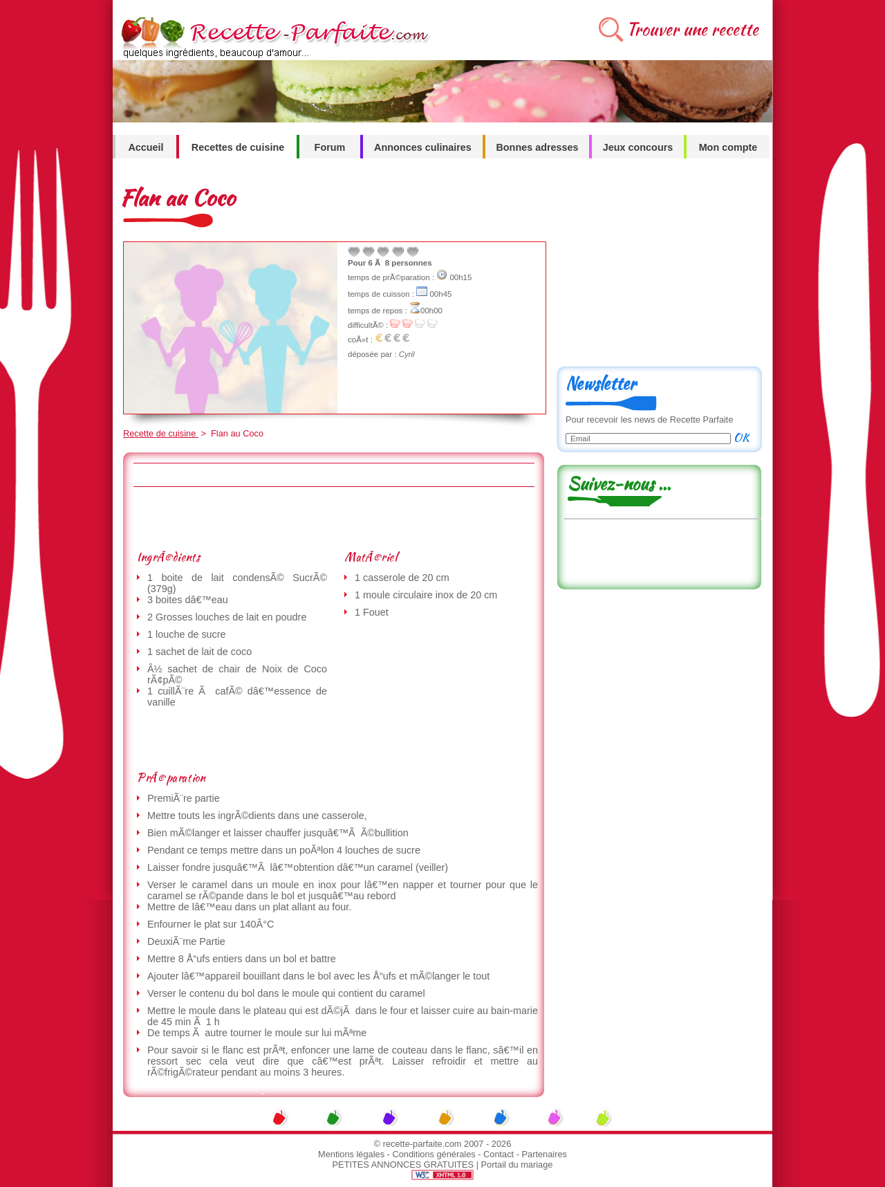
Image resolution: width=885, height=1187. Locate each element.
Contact (498, 1154)
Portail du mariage (517, 1164)
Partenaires (544, 1154)
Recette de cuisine (160, 433)
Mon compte (728, 147)
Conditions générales (433, 1154)
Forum (330, 147)
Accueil (145, 147)
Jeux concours (638, 147)
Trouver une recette (692, 29)
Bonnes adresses (537, 147)
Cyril (407, 354)
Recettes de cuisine (238, 147)
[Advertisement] (333, 518)
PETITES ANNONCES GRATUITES (403, 1164)
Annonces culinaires (423, 147)
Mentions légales (351, 1154)
